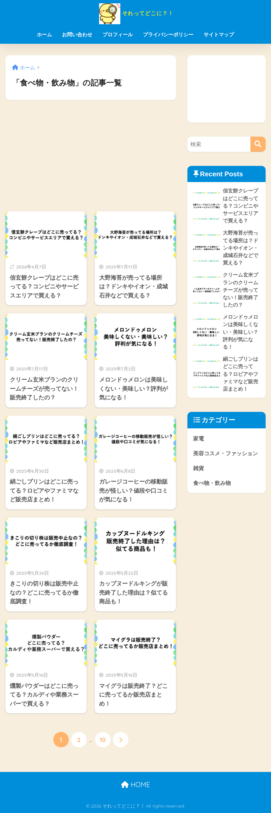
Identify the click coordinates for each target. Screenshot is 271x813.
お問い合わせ (77, 34)
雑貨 (199, 482)
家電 (199, 442)
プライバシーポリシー (168, 34)
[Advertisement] (90, 156)
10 (103, 739)
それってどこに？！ (135, 13)
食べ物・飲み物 (213, 497)
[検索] (258, 144)
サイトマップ (219, 34)
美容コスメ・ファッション (224, 462)
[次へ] (120, 739)
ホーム (44, 34)
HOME (135, 784)
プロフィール (117, 34)
